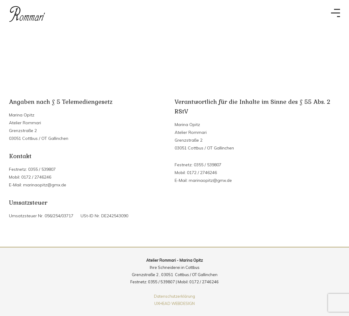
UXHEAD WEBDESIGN (174, 303)
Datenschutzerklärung (174, 296)
